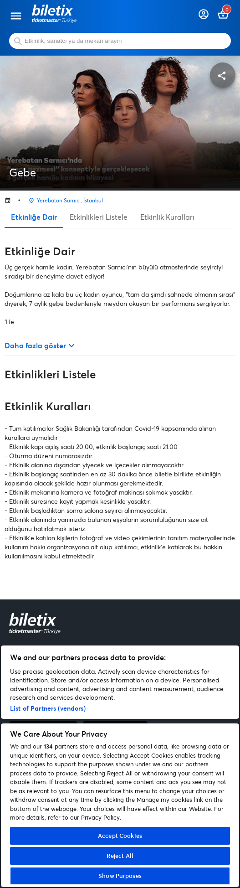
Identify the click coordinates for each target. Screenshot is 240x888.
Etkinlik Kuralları (167, 217)
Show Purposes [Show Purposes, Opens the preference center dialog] (120, 876)
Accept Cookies (120, 835)
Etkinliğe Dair (34, 217)
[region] (120, 766)
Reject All (120, 856)
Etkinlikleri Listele (99, 217)
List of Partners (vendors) (48, 708)
